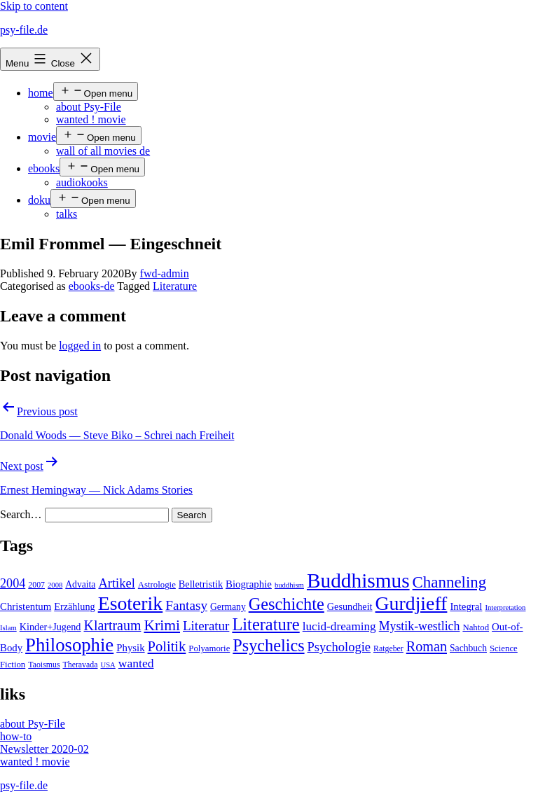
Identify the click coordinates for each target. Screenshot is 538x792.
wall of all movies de (103, 151)
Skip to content (34, 6)
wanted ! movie (91, 119)
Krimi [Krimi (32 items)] (162, 625)
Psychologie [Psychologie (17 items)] (339, 647)
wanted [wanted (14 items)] (136, 663)
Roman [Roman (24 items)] (426, 646)
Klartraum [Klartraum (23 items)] (112, 625)
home (40, 93)
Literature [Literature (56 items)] (265, 624)
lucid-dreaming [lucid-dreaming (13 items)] (339, 626)
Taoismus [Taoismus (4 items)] (44, 664)
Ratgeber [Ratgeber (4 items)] (388, 648)
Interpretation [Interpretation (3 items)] (505, 607)
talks (66, 214)
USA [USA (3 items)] (107, 665)
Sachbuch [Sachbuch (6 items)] (468, 648)
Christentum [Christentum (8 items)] (25, 606)
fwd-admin (164, 273)
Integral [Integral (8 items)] (466, 606)
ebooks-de (92, 286)
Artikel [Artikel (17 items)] (116, 583)
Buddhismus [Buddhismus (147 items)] (358, 580)
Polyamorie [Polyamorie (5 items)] (209, 648)
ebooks (44, 168)
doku (39, 200)
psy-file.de (24, 30)
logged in (80, 346)
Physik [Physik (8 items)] (130, 647)
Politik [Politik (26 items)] (167, 646)
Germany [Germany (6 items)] (228, 607)
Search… (21, 514)
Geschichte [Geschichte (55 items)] (286, 604)
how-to (16, 736)
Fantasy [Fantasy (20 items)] (186, 605)
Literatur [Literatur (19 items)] (206, 625)
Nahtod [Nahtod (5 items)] (475, 627)
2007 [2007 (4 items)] (36, 585)
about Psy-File (88, 107)
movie (42, 137)
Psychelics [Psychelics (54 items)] (268, 645)
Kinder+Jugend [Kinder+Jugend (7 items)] (50, 626)
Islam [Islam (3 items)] (8, 628)
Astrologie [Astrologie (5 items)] (157, 585)
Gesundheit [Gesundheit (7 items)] (350, 606)
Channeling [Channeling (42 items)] (450, 582)
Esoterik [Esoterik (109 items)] (130, 603)
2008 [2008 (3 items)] (55, 585)
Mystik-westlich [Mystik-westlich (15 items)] (419, 626)
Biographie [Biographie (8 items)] (249, 584)
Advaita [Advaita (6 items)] (80, 584)
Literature (175, 286)
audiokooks (82, 182)
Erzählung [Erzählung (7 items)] (74, 606)
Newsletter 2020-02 (44, 749)
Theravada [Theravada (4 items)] (80, 664)
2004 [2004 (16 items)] (12, 583)
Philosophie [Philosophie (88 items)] (69, 644)
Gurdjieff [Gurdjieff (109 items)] (411, 603)
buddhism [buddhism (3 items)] (289, 585)
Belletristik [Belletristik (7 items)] (201, 584)
